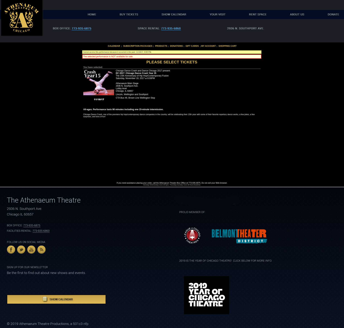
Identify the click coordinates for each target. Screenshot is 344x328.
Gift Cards (192, 46)
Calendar (114, 46)
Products (161, 46)
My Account (208, 46)
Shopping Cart (228, 46)
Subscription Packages (137, 46)
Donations (176, 46)
